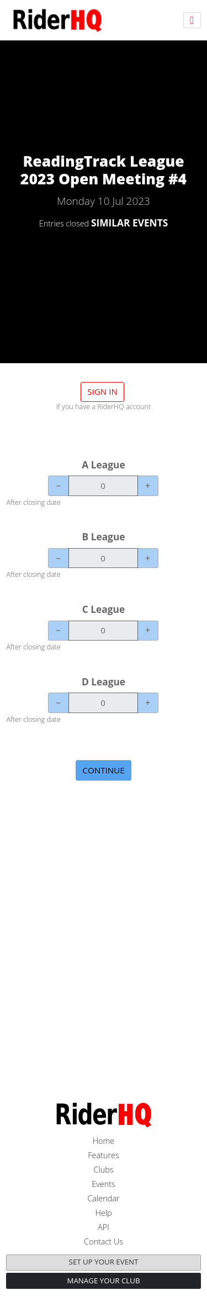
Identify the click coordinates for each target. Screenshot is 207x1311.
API (103, 1227)
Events (103, 1184)
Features (103, 1155)
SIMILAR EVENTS (129, 222)
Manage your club (103, 1281)
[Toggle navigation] (192, 20)
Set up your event (104, 1262)
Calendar (103, 1198)
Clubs (103, 1169)
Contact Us (103, 1241)
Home (104, 1140)
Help (103, 1212)
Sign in (102, 391)
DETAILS (103, 252)
